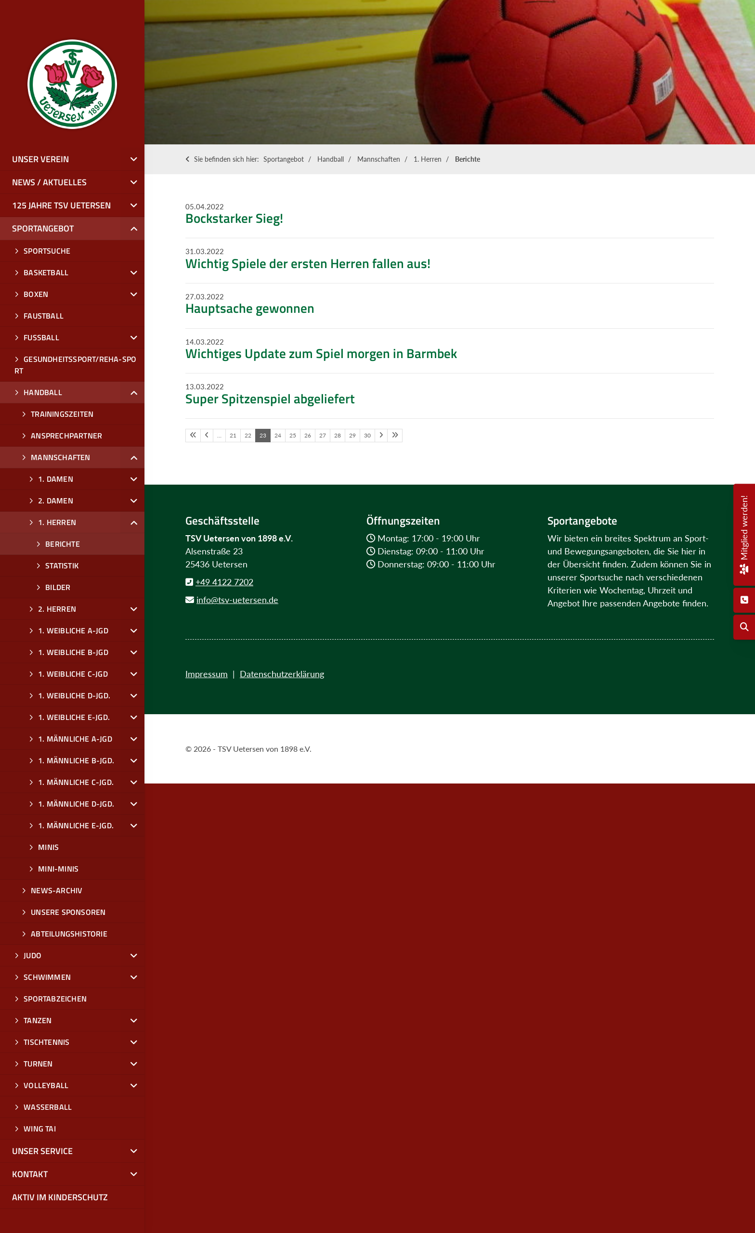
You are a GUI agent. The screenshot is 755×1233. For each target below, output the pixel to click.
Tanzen (38, 1020)
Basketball (46, 272)
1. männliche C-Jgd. (76, 782)
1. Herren (428, 159)
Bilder (57, 587)
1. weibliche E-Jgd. (74, 717)
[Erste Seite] (193, 435)
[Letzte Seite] (395, 435)
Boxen (36, 294)
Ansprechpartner (66, 435)
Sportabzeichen (55, 998)
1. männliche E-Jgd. (76, 825)
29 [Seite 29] (352, 435)
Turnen (38, 1063)
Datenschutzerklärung (282, 673)
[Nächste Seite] (381, 435)
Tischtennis (46, 1042)
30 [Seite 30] (367, 435)
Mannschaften (378, 159)
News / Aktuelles (49, 182)
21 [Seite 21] (233, 435)
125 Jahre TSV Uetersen (61, 205)
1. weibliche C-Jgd (73, 674)
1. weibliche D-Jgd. (74, 695)
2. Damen (55, 500)
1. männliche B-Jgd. (76, 760)
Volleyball (46, 1085)
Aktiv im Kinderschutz (60, 1197)
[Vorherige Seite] (206, 435)
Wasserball (48, 1107)
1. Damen (55, 479)
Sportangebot (283, 159)
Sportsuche (47, 251)
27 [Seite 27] (322, 435)
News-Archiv (56, 890)
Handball (330, 159)
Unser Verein (40, 159)
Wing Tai (40, 1128)
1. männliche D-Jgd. (76, 803)
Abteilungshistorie (69, 933)
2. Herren (57, 609)
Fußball (41, 337)
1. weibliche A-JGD (73, 630)
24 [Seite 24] (277, 435)
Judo (32, 955)
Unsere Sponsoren (68, 912)
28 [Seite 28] (337, 435)
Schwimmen (47, 977)
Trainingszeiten (62, 414)
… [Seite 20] (219, 435)
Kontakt (30, 1174)
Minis (48, 847)
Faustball (44, 315)
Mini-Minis (58, 868)
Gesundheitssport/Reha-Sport (75, 364)
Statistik (61, 565)
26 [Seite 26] (307, 435)
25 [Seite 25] (292, 435)
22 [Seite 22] (248, 435)
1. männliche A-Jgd (75, 739)
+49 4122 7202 (224, 582)
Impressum (206, 673)
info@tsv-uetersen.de (237, 599)
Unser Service (42, 1150)
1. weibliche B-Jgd (73, 652)
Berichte (467, 159)
